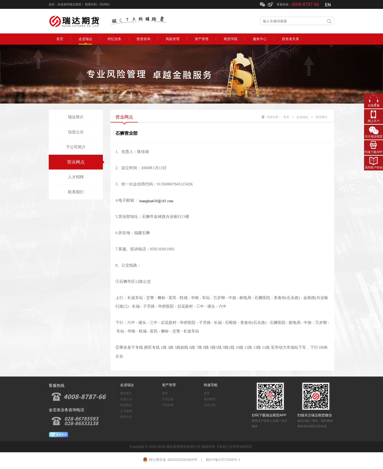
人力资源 (126, 411)
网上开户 (374, 121)
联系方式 (126, 417)
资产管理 (169, 385)
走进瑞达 (302, 117)
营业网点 (76, 162)
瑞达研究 (210, 399)
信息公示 (76, 132)
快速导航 (211, 385)
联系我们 (76, 192)
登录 (165, 393)
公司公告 (210, 405)
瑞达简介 (76, 117)
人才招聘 (76, 177)
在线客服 (374, 105)
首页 (286, 117)
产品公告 (168, 399)
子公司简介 (76, 147)
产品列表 (168, 405)
